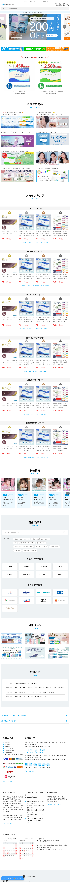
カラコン (60, 566)
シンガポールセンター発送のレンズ (37, 750)
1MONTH (43, 566)
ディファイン (41, 543)
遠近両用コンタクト (30, 550)
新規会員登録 (32, 877)
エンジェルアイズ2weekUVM (23, 547)
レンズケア (43, 574)
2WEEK (27, 566)
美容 (60, 574)
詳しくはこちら (7, 781)
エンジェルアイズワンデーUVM (24, 543)
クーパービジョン (41, 547)
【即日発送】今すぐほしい (41, 539)
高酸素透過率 (54, 547)
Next (64, 27)
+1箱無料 (17, 550)
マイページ (31, 881)
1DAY (10, 566)
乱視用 (10, 574)
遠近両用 (26, 574)
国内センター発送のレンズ (35, 752)
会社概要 (5, 881)
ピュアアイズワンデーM (22, 539)
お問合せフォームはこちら (55, 804)
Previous (5, 27)
